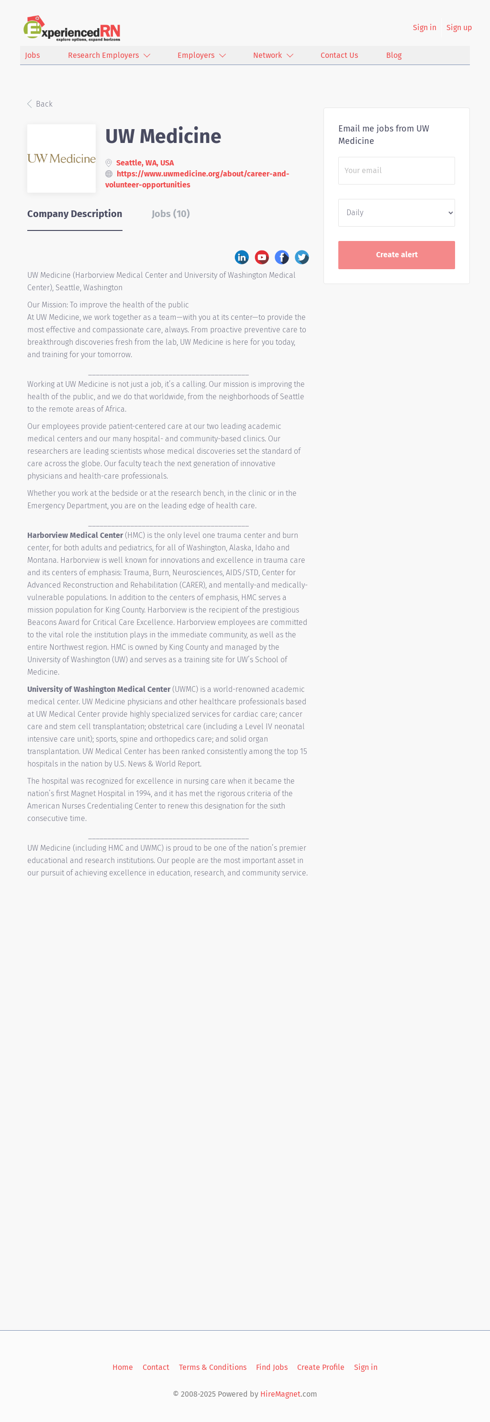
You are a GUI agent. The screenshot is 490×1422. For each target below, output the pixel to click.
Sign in (424, 27)
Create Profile (321, 1367)
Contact (156, 1367)
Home (122, 1367)
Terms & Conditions (212, 1367)
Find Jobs (272, 1367)
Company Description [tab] (74, 213)
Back (43, 104)
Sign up (459, 27)
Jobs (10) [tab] (171, 213)
